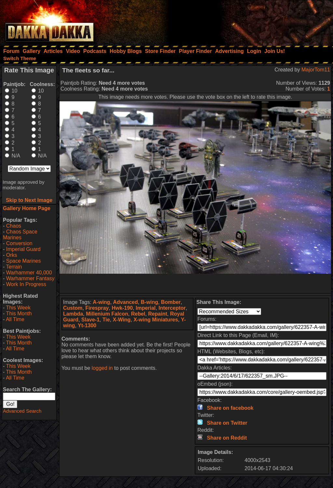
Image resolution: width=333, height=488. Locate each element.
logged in (102, 368)
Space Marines (23, 261)
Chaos (13, 226)
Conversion (19, 243)
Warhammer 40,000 (29, 272)
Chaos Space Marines (20, 234)
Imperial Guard (23, 249)
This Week (18, 307)
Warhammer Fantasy (30, 278)
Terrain (14, 266)
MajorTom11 (315, 69)
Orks (11, 255)
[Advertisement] (245, 21)
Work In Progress (26, 284)
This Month (19, 313)
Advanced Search (22, 411)
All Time (15, 319)
